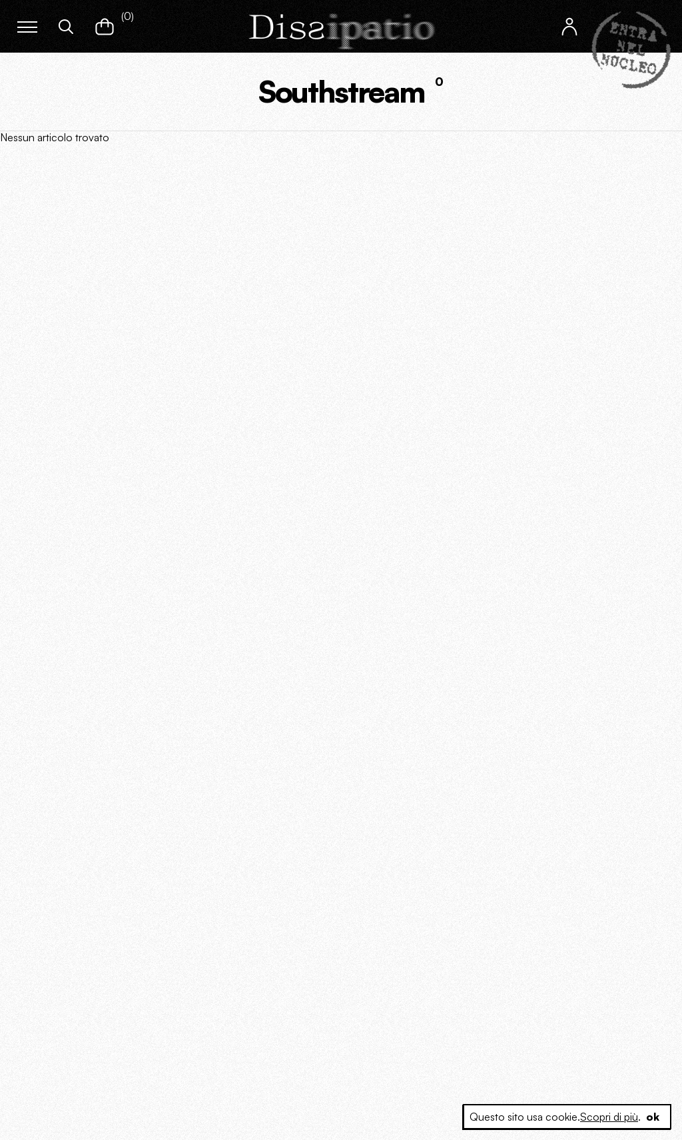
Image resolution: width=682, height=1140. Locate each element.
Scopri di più (609, 1117)
